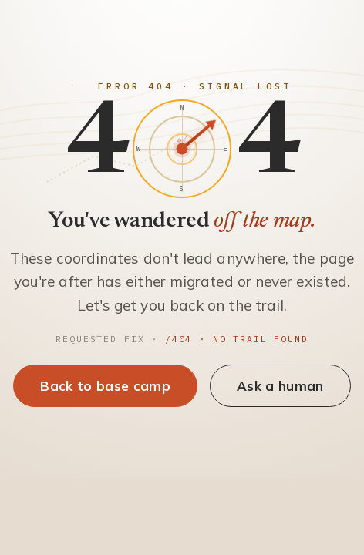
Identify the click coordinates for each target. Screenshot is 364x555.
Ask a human (280, 386)
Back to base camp (105, 386)
